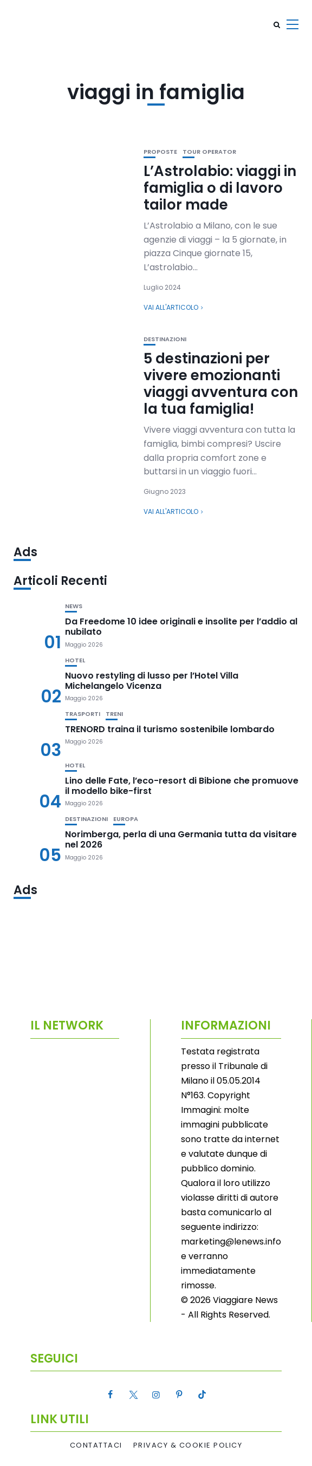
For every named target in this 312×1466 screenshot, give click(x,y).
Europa (125, 819)
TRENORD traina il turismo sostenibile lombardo (170, 729)
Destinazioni (165, 339)
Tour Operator (209, 152)
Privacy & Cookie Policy (188, 1445)
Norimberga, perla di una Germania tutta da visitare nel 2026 (181, 839)
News (73, 606)
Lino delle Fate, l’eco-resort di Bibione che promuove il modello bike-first (181, 785)
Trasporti (82, 714)
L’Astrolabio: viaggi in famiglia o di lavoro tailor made (220, 187)
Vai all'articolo (171, 307)
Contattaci (96, 1445)
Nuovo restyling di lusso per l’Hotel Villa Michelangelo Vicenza (151, 680)
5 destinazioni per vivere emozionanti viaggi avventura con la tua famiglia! (221, 384)
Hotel (75, 660)
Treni (114, 714)
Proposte (160, 152)
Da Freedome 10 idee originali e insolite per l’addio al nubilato (181, 626)
